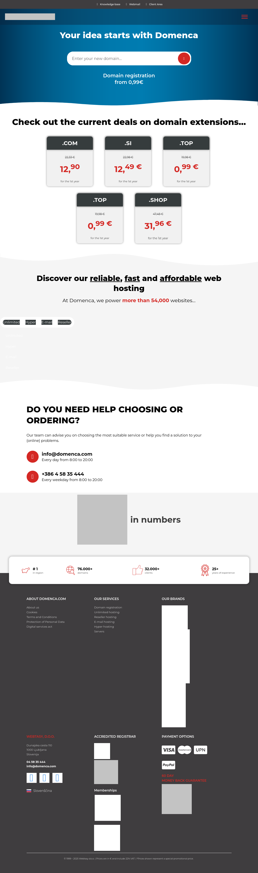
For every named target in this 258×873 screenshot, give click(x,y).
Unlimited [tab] (11, 322)
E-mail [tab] (46, 322)
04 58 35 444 (36, 762)
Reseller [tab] (64, 322)
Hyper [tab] (30, 322)
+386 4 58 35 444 (63, 474)
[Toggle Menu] (244, 17)
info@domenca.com (67, 454)
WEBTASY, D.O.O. (41, 736)
